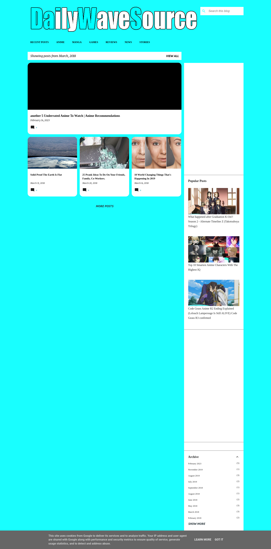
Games (93, 42)
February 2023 (194, 463)
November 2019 (195, 469)
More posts (104, 206)
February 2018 (194, 518)
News (128, 42)
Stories (144, 42)
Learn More (202, 539)
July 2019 (192, 481)
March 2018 (193, 512)
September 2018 (195, 487)
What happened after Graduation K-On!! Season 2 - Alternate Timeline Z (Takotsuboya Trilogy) (213, 221)
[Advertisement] (213, 119)
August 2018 (194, 493)
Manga (77, 42)
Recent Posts (39, 42)
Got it (219, 539)
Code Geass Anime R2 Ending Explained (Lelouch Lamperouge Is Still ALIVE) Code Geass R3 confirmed (212, 313)
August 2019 (194, 475)
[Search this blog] (225, 11)
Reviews (111, 42)
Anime (60, 42)
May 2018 (192, 506)
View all (172, 56)
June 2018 (192, 500)
